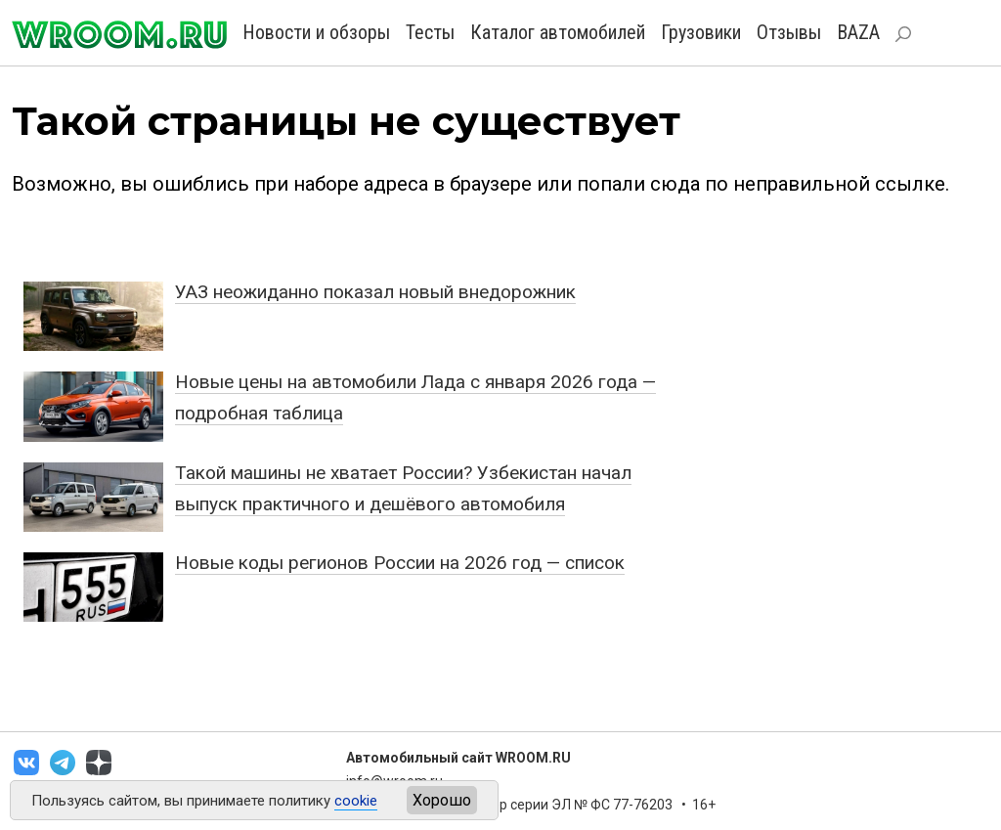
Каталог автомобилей (557, 32)
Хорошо (442, 800)
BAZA (858, 32)
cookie (355, 800)
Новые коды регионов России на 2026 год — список (400, 562)
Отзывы (789, 32)
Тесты (430, 32)
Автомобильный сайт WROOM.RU (458, 757)
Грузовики (701, 32)
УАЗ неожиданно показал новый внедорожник (375, 292)
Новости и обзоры (316, 32)
